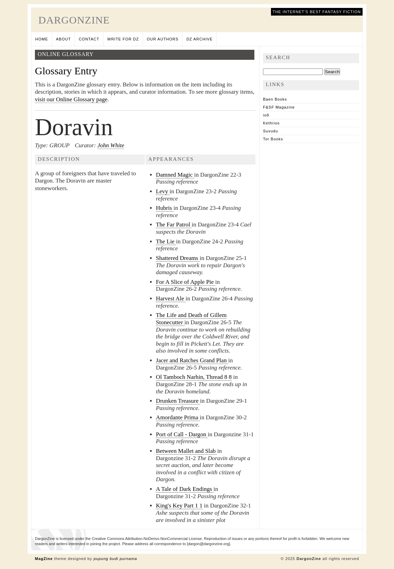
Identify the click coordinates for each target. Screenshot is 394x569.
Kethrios (271, 123)
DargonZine (74, 20)
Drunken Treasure (178, 401)
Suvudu (270, 131)
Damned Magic (175, 174)
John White (110, 145)
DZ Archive (199, 39)
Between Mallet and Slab (186, 451)
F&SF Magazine (279, 107)
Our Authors (163, 39)
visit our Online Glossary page (71, 99)
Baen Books (275, 99)
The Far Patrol (173, 224)
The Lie (166, 241)
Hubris (164, 208)
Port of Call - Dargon (182, 434)
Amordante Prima (178, 417)
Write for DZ (123, 39)
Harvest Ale (171, 298)
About (63, 39)
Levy (163, 191)
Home (41, 39)
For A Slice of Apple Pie (185, 282)
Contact (89, 39)
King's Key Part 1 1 (179, 505)
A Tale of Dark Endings (185, 489)
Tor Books (273, 139)
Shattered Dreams (178, 258)
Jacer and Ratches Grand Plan (192, 360)
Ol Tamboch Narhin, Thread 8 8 (194, 377)
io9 (266, 115)
